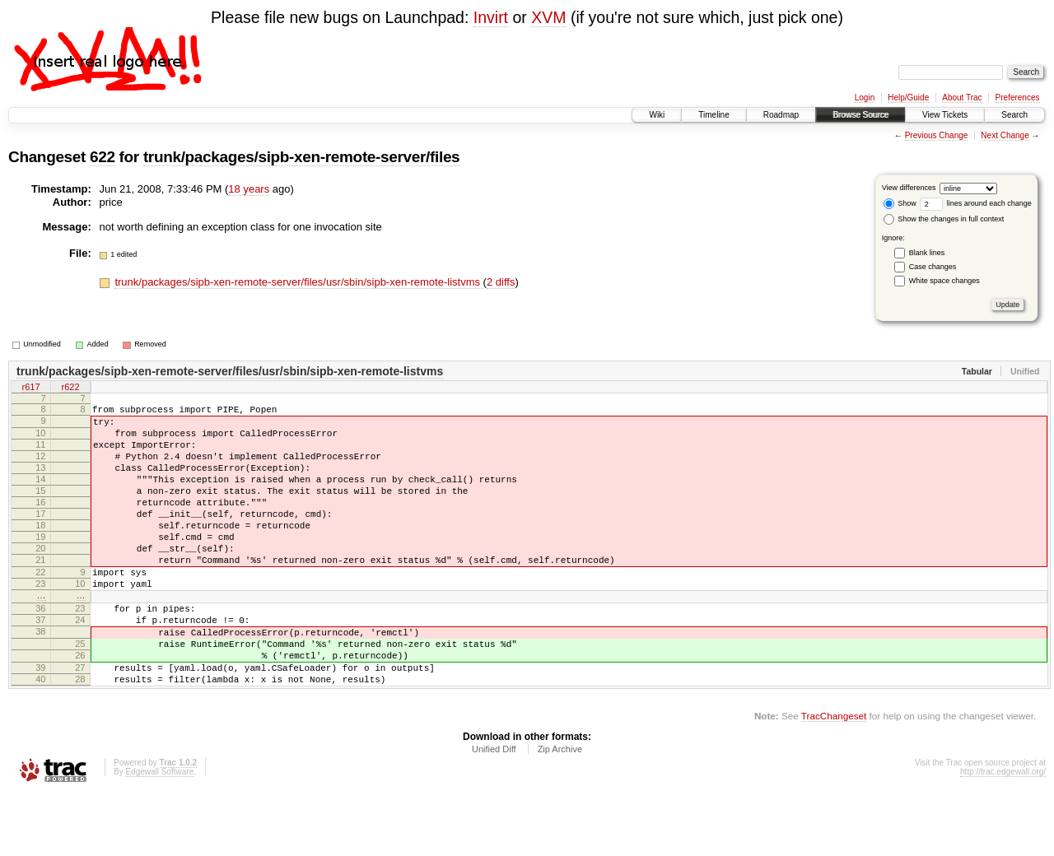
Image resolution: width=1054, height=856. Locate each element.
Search (1014, 114)
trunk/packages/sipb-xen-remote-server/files (301, 156)
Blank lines (927, 253)
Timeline (713, 114)
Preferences (1018, 97)
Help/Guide (908, 97)
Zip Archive (560, 811)
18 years (248, 189)
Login (864, 97)
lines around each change (976, 203)
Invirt (490, 17)
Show (900, 203)
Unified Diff (494, 811)
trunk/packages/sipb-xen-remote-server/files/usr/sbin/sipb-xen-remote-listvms (298, 282)
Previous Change (936, 135)
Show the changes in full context (944, 219)
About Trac (962, 97)
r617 (30, 388)
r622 (70, 388)
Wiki (657, 114)
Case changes (933, 267)
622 (102, 156)
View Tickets (945, 114)
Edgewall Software (159, 833)
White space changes (944, 281)
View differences (909, 188)
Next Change (1004, 135)
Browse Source (860, 114)
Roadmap (781, 114)
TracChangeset (833, 777)
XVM (548, 17)
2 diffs (501, 282)
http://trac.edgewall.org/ (1003, 833)
